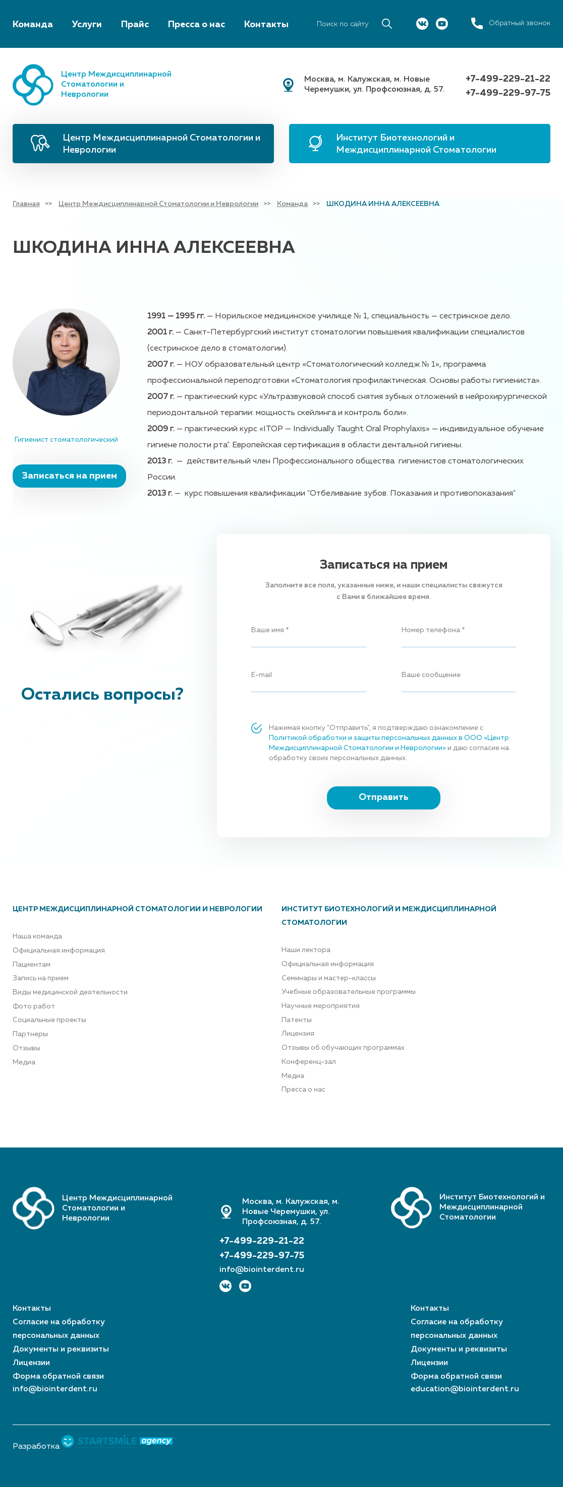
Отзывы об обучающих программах (343, 1047)
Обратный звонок (519, 23)
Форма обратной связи (58, 1377)
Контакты (266, 24)
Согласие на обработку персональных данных (59, 1329)
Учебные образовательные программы (349, 991)
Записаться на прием (69, 476)
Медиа (24, 1062)
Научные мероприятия (321, 1005)
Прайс (135, 24)
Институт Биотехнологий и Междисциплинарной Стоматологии (416, 144)
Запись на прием (41, 978)
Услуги (87, 24)
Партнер (236, 1297)
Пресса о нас (196, 24)
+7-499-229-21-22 (508, 79)
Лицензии (31, 1363)
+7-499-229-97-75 (508, 93)
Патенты (297, 1020)
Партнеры (30, 1034)
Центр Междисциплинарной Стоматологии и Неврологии (161, 144)
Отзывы (26, 1048)
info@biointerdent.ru (261, 1270)
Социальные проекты (49, 1020)
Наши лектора (306, 950)
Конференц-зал (309, 1061)
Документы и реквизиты (61, 1349)
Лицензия (298, 1033)
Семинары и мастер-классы (329, 978)
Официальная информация (59, 950)
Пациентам (31, 964)
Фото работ (34, 1006)
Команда (33, 24)
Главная (26, 204)
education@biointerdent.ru (465, 1389)
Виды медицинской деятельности (70, 992)
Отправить (384, 797)
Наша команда (37, 936)
